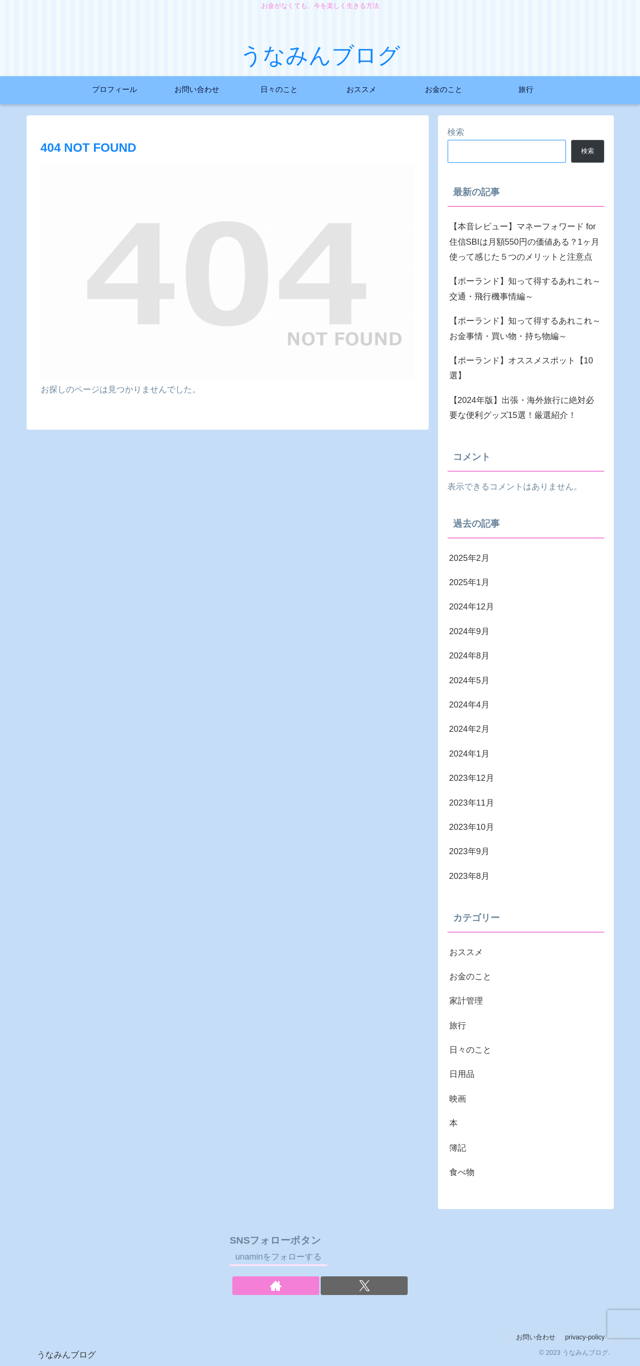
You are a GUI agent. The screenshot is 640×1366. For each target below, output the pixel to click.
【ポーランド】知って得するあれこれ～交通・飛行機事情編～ (525, 288)
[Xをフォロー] (364, 1285)
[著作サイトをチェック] (275, 1285)
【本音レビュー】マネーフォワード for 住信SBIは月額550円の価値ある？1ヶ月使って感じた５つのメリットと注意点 (524, 242)
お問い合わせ (535, 1337)
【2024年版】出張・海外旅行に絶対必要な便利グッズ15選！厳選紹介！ (521, 408)
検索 (455, 132)
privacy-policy (585, 1337)
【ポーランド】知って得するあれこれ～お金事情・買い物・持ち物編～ (525, 328)
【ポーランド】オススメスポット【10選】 (521, 368)
